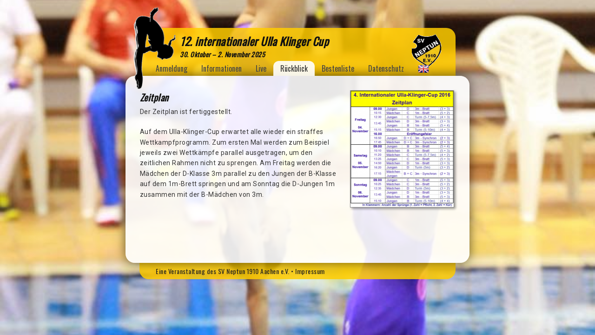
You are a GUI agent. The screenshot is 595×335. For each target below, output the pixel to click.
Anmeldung (171, 68)
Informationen (221, 68)
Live (261, 68)
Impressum (310, 271)
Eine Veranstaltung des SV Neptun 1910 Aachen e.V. (223, 271)
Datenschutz (386, 68)
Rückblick (294, 68)
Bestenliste (338, 68)
